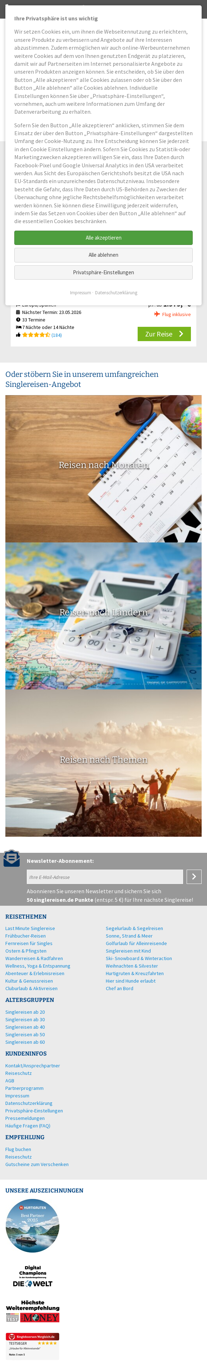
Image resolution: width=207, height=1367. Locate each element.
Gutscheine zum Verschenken (37, 1164)
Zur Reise (158, 333)
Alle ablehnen (103, 254)
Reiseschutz (18, 1157)
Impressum (80, 293)
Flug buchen (18, 1149)
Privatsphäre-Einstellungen (103, 272)
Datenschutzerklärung (116, 293)
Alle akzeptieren (104, 237)
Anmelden (194, 877)
